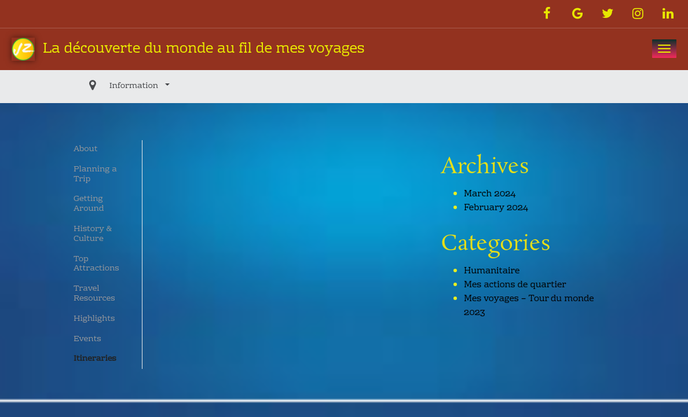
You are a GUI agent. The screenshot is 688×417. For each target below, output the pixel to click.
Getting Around (89, 204)
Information (108, 86)
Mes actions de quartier (515, 284)
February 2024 (496, 207)
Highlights (94, 319)
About (85, 149)
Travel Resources (94, 294)
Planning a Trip (95, 174)
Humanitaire (491, 271)
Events (87, 339)
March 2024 (489, 194)
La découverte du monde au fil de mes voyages (188, 49)
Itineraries (95, 359)
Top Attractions (96, 264)
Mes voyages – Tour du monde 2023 (529, 305)
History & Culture (93, 234)
